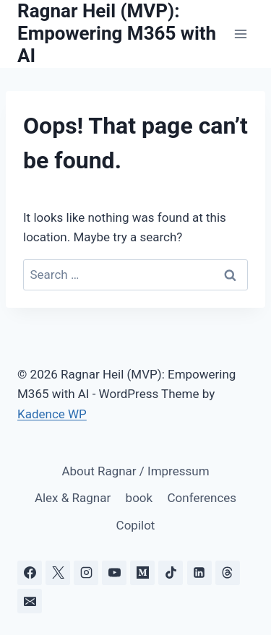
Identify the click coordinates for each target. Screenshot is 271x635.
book (139, 498)
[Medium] (142, 573)
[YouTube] (114, 573)
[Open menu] (240, 33)
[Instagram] (86, 573)
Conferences (202, 498)
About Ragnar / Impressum (135, 471)
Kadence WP (52, 414)
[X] (58, 573)
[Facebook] (29, 573)
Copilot (135, 525)
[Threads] (227, 573)
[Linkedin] (199, 573)
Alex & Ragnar (73, 498)
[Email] (29, 601)
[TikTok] (170, 573)
